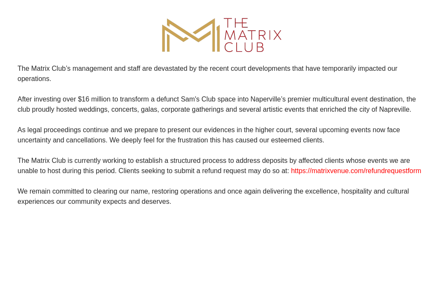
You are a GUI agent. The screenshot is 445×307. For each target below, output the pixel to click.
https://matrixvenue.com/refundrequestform (356, 170)
